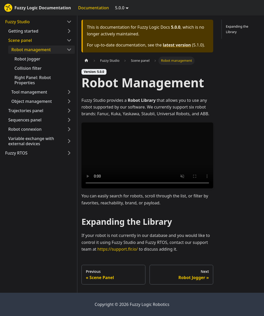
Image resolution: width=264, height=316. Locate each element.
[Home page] (86, 61)
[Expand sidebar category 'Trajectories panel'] (69, 110)
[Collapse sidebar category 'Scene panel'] (69, 40)
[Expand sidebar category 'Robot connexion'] (69, 129)
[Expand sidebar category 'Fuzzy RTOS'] (69, 153)
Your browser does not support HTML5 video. (147, 155)
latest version (177, 45)
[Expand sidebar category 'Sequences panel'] (69, 120)
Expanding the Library (237, 29)
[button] (40, 31)
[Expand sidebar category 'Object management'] (69, 101)
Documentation (93, 8)
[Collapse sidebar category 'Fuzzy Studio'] (69, 22)
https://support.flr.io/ (117, 249)
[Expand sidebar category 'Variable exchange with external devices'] (69, 141)
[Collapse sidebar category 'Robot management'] (69, 49)
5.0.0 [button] (119, 8)
